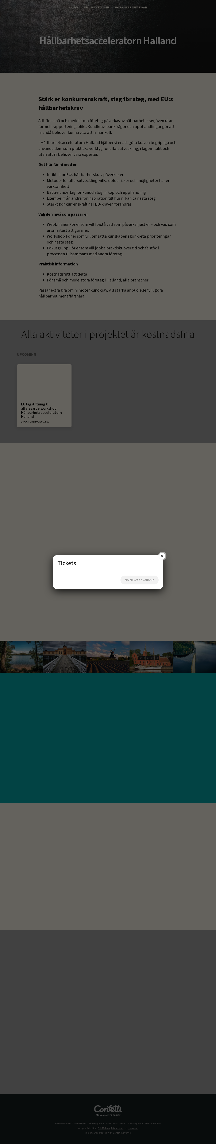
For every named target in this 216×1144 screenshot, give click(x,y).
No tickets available (136, 577)
